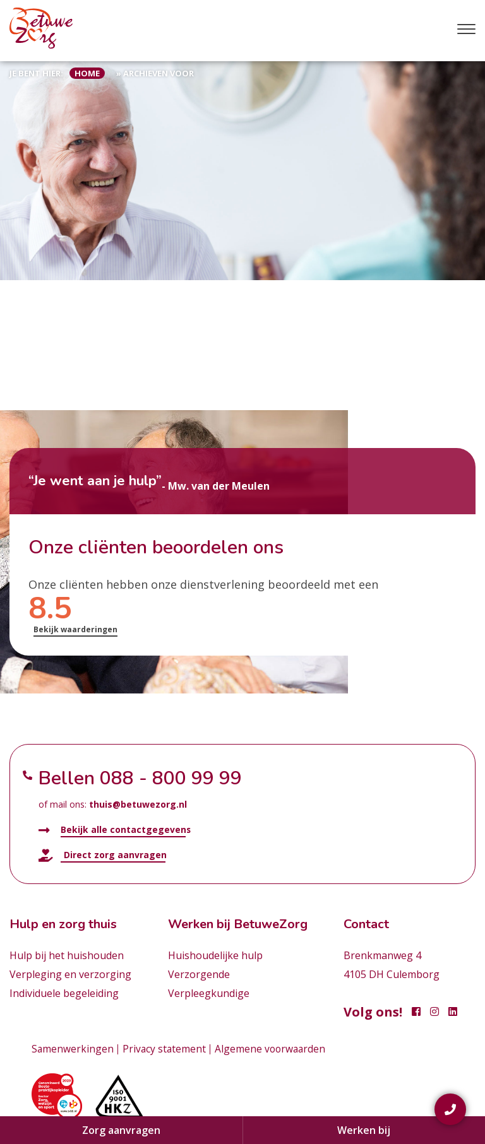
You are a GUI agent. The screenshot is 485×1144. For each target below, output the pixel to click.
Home (87, 73)
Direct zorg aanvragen (103, 855)
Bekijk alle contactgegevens (115, 830)
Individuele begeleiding (64, 993)
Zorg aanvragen (121, 1130)
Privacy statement (165, 1049)
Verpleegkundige (208, 993)
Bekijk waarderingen (75, 629)
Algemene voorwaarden (273, 1049)
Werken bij (363, 1130)
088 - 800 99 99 (171, 778)
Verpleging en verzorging (70, 974)
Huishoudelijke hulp (215, 955)
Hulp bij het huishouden (66, 955)
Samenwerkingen (73, 1049)
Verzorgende (199, 974)
